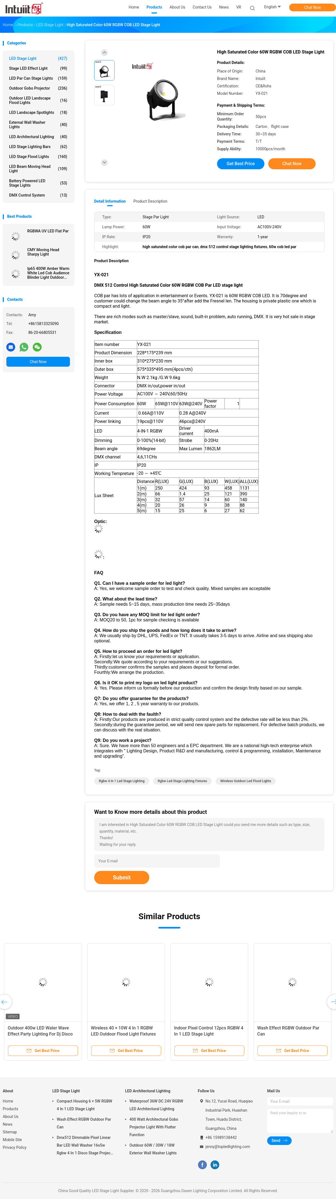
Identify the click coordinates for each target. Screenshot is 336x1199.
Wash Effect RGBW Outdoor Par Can (84, 1123)
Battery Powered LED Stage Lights (38, 183)
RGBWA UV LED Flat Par (48, 231)
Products (10, 1109)
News (7, 1124)
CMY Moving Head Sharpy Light (43, 252)
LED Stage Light (38, 58)
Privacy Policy (14, 1147)
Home (8, 1101)
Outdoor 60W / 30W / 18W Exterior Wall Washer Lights (153, 1149)
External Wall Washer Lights (38, 124)
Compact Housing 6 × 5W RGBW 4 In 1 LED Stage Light (84, 1105)
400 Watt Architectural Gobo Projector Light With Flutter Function (153, 1127)
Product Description (150, 201)
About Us (10, 1116)
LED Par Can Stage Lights (38, 78)
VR (238, 7)
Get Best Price (241, 163)
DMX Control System (38, 195)
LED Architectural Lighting (38, 137)
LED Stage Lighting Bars (38, 146)
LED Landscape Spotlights (38, 112)
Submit (122, 877)
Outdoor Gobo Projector (38, 88)
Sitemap (10, 1132)
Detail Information (110, 201)
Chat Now (312, 7)
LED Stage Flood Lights (38, 156)
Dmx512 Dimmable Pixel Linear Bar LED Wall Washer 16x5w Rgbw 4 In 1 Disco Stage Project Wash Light (84, 1146)
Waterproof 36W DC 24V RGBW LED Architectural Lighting (156, 1105)
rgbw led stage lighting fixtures (182, 781)
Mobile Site (12, 1140)
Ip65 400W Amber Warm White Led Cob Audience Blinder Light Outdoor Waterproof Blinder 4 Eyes (48, 273)
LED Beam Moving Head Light (38, 168)
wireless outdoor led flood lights (245, 781)
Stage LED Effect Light (38, 68)
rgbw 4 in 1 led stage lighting (122, 781)
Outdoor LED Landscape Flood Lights (38, 100)
